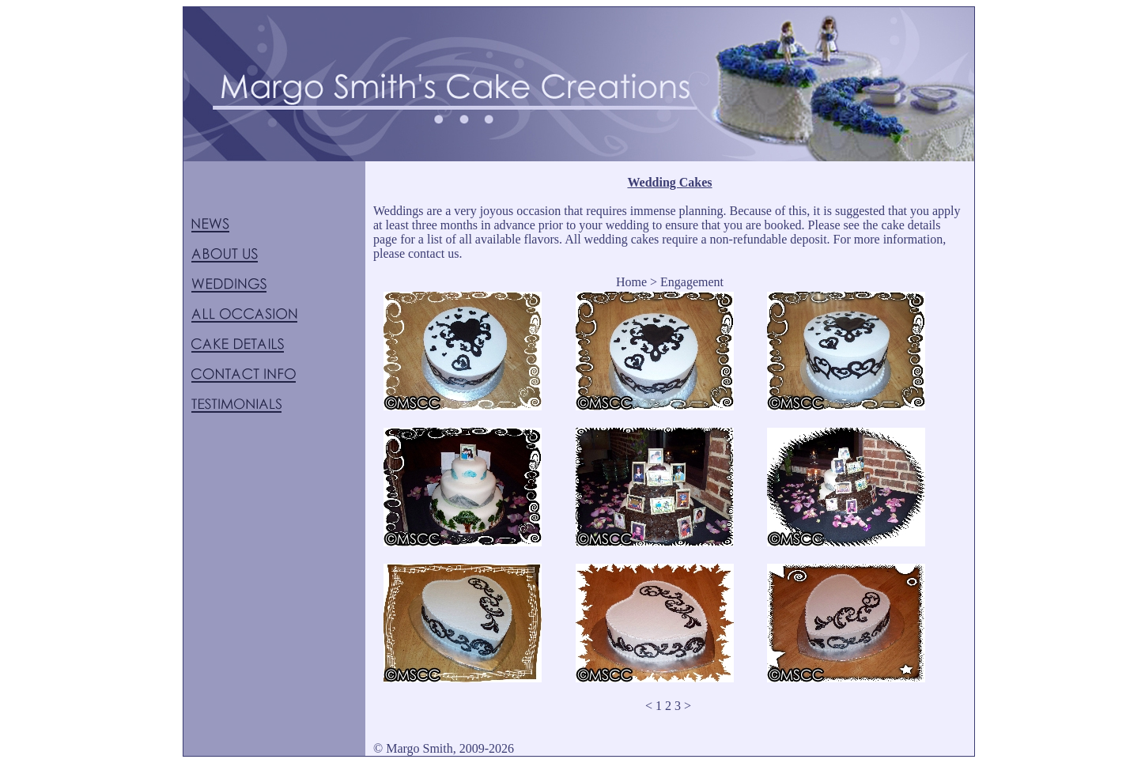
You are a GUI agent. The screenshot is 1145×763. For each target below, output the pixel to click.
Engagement (692, 282)
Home (631, 282)
